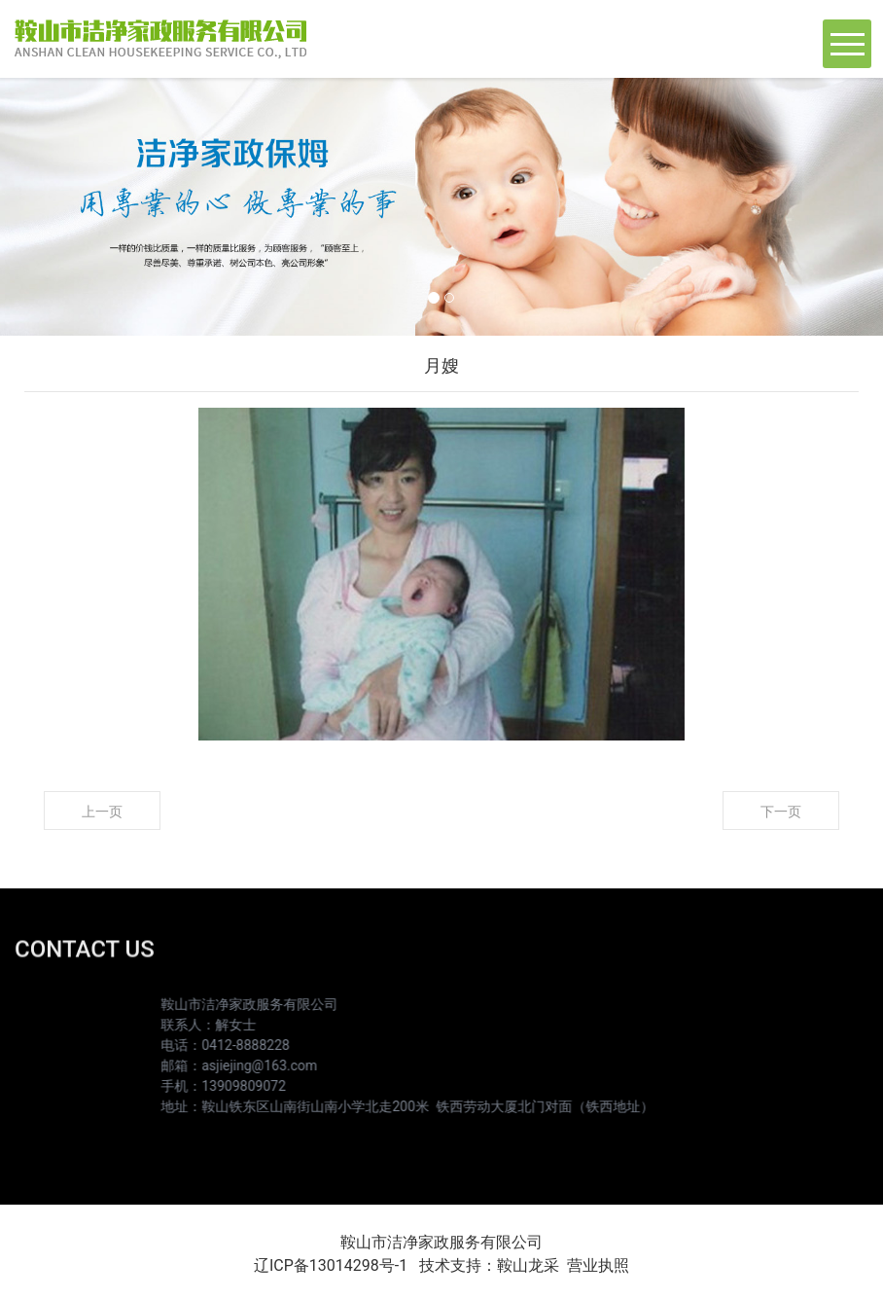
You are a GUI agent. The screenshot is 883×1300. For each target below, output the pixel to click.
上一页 (102, 811)
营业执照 (598, 1265)
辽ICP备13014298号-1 (330, 1265)
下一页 (780, 811)
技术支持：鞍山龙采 (489, 1265)
